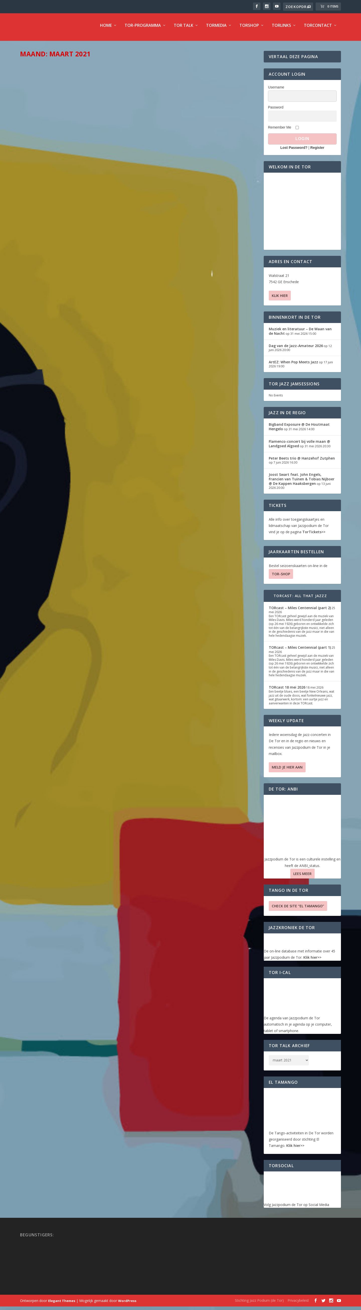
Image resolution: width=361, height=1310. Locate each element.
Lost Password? (293, 151)
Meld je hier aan (287, 770)
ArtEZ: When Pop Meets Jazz (293, 365)
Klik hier (280, 299)
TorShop (249, 29)
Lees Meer (302, 877)
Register (317, 151)
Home (106, 29)
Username (276, 91)
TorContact (318, 29)
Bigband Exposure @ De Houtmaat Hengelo (299, 430)
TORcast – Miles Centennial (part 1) (300, 650)
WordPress (127, 1304)
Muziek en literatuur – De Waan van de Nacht (300, 334)
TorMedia (216, 29)
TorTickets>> (313, 535)
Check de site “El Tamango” (298, 909)
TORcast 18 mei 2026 (287, 690)
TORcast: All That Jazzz (300, 599)
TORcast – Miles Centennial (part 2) (300, 611)
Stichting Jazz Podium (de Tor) (259, 1303)
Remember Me (279, 131)
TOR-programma (143, 29)
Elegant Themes (61, 1304)
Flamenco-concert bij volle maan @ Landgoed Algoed (299, 447)
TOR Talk (183, 29)
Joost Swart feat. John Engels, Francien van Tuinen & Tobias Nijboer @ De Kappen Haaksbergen (301, 482)
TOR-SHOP (281, 577)
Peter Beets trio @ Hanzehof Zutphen (302, 461)
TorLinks (281, 29)
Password (275, 111)
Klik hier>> (312, 960)
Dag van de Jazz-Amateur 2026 (296, 349)
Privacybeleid (298, 1303)
